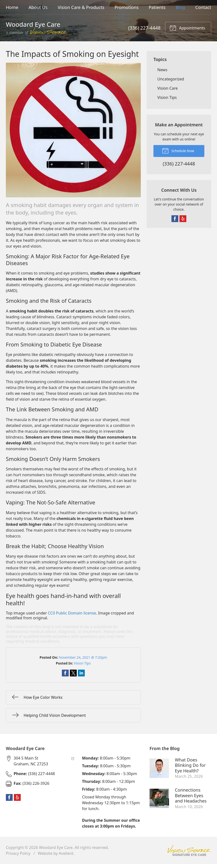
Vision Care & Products (81, 7)
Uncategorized (170, 79)
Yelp (182, 218)
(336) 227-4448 (144, 28)
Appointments (187, 27)
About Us (37, 7)
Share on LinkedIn (81, 673)
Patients (157, 7)
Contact (203, 7)
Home (12, 7)
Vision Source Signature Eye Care (189, 850)
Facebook (174, 218)
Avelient (66, 853)
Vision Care (167, 88)
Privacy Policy (18, 853)
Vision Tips (82, 663)
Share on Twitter (73, 673)
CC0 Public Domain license (72, 613)
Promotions (126, 7)
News (162, 69)
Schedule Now (178, 150)
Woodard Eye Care (56, 847)
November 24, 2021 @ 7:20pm (83, 657)
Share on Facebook (65, 673)
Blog (180, 7)
